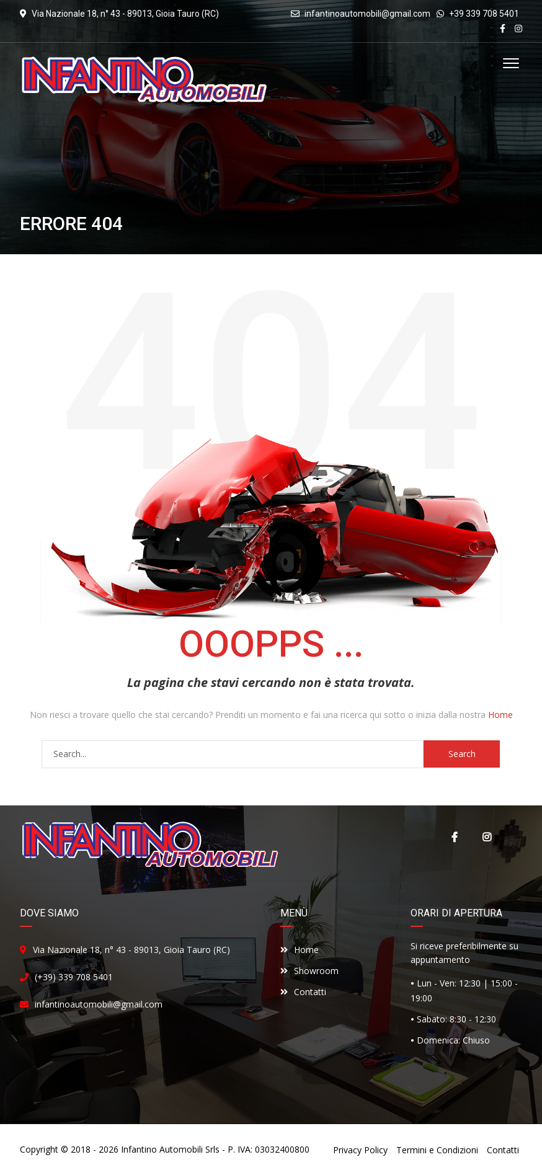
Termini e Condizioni (437, 1150)
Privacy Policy (360, 1150)
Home (500, 714)
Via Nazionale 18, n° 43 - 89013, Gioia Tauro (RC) (131, 949)
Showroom (309, 971)
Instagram (486, 837)
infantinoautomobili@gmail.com (367, 14)
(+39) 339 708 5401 (74, 977)
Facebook (454, 837)
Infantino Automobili (162, 1149)
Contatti (303, 992)
